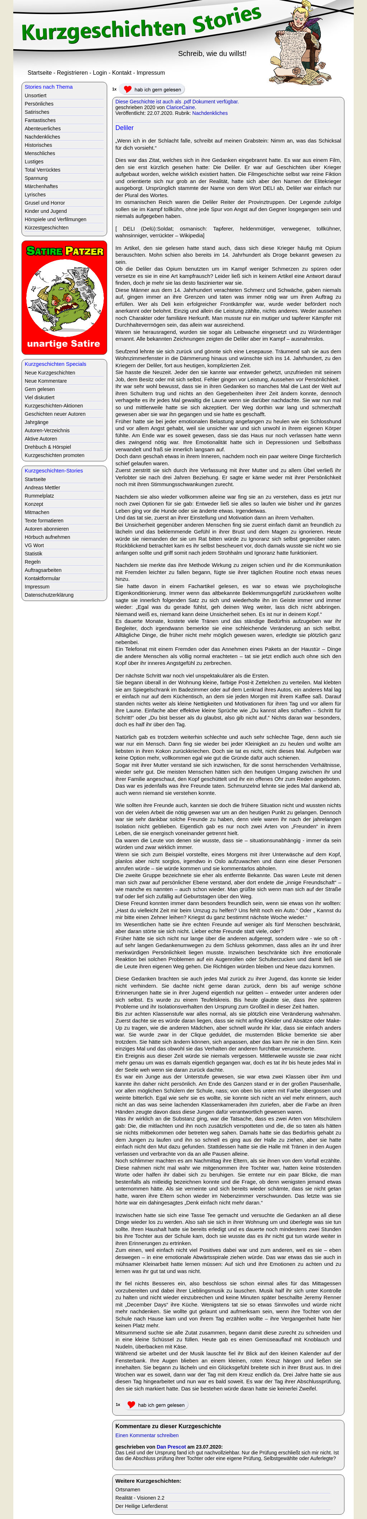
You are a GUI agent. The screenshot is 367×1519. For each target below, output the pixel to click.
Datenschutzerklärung (49, 595)
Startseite (40, 73)
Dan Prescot (171, 1447)
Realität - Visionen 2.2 (140, 1498)
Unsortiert (36, 95)
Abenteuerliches (43, 128)
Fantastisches (40, 120)
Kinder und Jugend (46, 211)
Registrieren (72, 73)
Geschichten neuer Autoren (55, 414)
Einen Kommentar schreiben (147, 1435)
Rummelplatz (39, 496)
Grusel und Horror (45, 203)
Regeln (32, 562)
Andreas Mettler (42, 487)
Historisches (38, 145)
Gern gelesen (40, 389)
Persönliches (39, 104)
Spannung (36, 178)
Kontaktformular (42, 578)
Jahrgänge (36, 422)
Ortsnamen (127, 1489)
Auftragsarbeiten (43, 570)
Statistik (33, 553)
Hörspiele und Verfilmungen (55, 219)
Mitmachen (37, 512)
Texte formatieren (44, 520)
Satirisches (37, 112)
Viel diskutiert (39, 397)
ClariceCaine (180, 107)
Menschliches (40, 153)
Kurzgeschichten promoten (55, 455)
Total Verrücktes (43, 170)
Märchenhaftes (41, 186)
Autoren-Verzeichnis (47, 430)
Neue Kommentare (46, 381)
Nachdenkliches (210, 113)
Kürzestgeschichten (46, 227)
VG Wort (34, 545)
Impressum (151, 73)
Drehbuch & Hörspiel (48, 447)
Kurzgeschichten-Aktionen (54, 406)
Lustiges (34, 161)
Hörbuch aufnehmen (47, 537)
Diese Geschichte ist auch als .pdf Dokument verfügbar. (177, 101)
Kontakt (122, 73)
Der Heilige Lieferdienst (141, 1506)
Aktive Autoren (41, 439)
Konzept (34, 504)
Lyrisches (35, 194)
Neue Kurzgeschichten (50, 373)
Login (100, 73)
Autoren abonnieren (47, 529)
